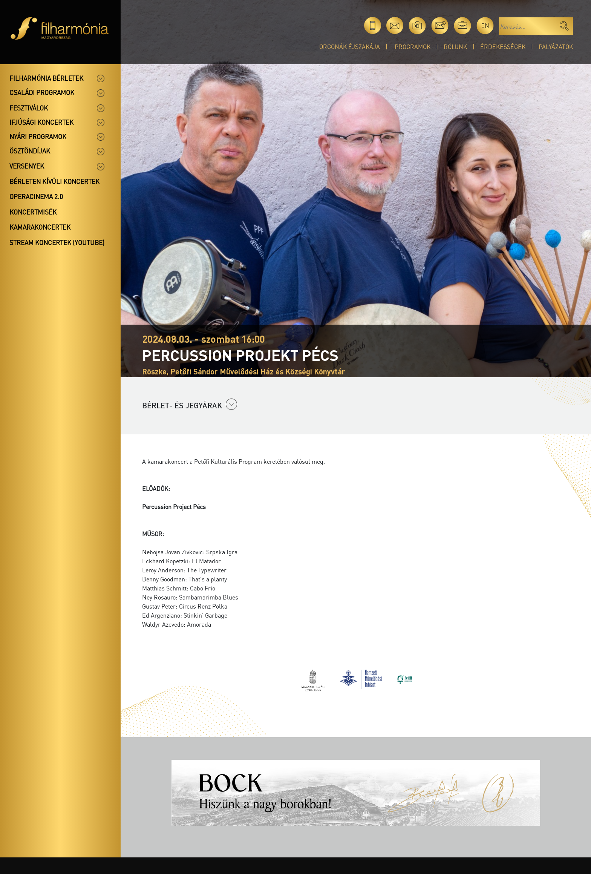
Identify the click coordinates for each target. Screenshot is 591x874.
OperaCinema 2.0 (36, 196)
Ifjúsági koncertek (41, 122)
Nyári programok (37, 136)
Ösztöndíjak (29, 151)
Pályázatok (556, 47)
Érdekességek (502, 47)
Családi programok (41, 92)
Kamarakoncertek (39, 227)
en (485, 25)
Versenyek (26, 166)
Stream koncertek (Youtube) (56, 242)
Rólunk (455, 47)
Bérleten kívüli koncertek (54, 181)
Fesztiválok (28, 108)
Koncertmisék (33, 212)
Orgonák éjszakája (349, 47)
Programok (412, 47)
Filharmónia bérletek (46, 78)
